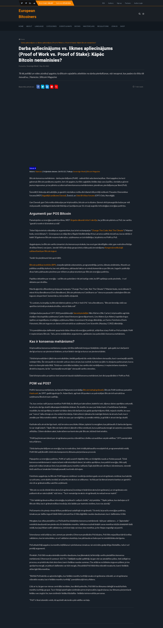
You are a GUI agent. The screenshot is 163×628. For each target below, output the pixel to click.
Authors (111, 3)
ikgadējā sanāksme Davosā (54, 195)
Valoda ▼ (32, 168)
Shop (122, 26)
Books (77, 26)
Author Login (138, 3)
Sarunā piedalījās (80, 313)
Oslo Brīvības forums (85, 195)
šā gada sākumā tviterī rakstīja (83, 220)
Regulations (103, 26)
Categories (51, 26)
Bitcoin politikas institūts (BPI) (42, 265)
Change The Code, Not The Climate (107, 230)
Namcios (38, 171)
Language (39, 26)
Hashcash (33, 393)
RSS (103, 3)
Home (21, 26)
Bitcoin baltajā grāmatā (93, 390)
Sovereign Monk (32, 66)
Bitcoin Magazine (93, 171)
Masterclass (89, 26)
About (29, 26)
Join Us (114, 26)
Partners (128, 3)
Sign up (119, 3)
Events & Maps (65, 26)
